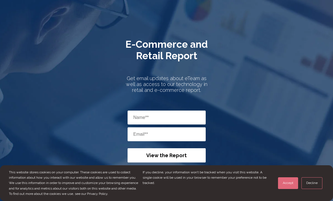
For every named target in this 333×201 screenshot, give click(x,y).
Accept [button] (288, 183)
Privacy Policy (97, 194)
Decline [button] (312, 183)
